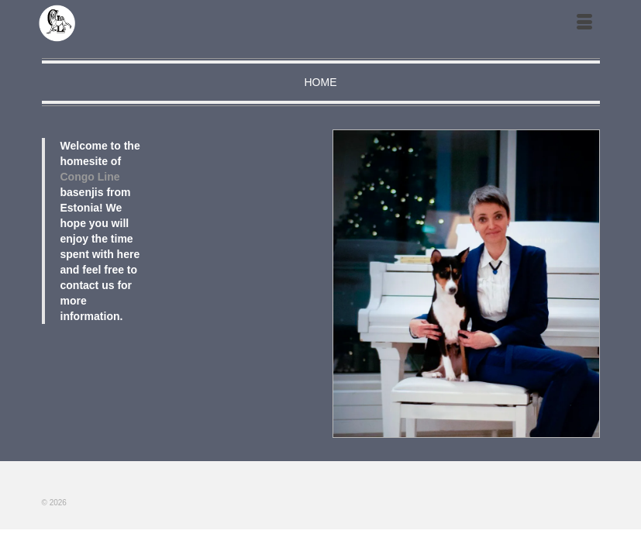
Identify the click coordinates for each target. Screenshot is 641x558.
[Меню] (584, 23)
